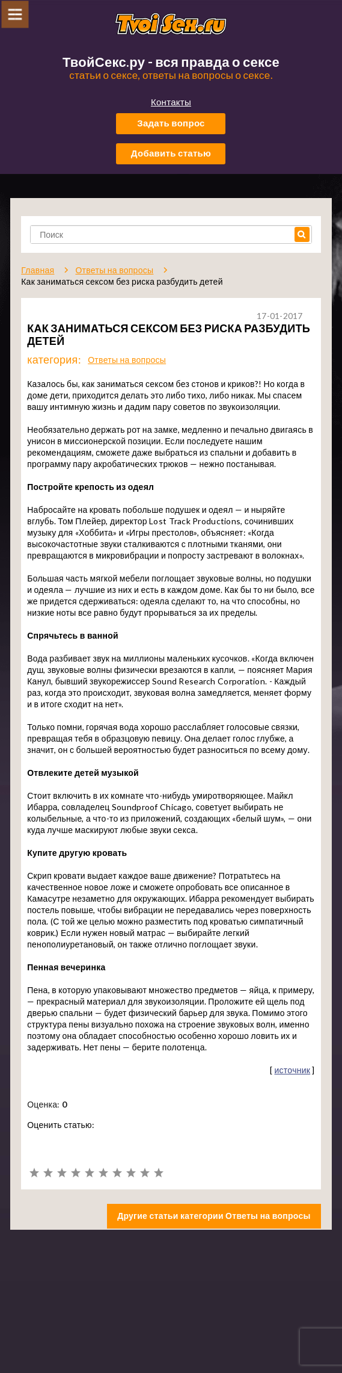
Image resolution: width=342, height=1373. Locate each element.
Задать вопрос (171, 122)
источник (292, 1070)
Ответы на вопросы (127, 360)
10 (158, 1173)
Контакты (171, 101)
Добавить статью (171, 152)
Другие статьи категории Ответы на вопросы (214, 1215)
